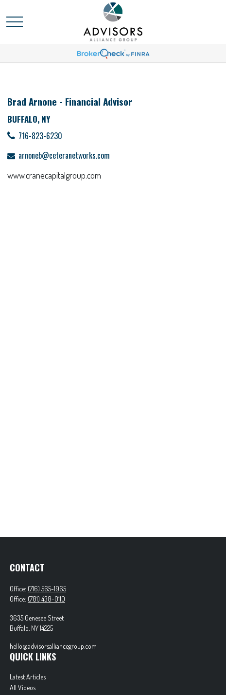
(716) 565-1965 (47, 589)
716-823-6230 (40, 136)
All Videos (22, 687)
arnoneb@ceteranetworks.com (64, 155)
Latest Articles (28, 677)
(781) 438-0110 (46, 599)
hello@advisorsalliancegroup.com (53, 646)
